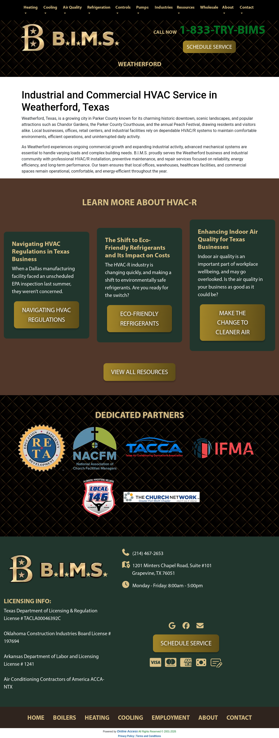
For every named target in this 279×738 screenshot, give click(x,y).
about (208, 717)
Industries (164, 7)
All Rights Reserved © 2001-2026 (157, 731)
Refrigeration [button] (98, 7)
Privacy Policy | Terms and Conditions (139, 736)
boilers (64, 717)
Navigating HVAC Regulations (46, 314)
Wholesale (209, 7)
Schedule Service (209, 46)
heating (97, 717)
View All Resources (139, 372)
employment (171, 717)
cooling (130, 717)
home (35, 717)
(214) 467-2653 (147, 553)
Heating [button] (31, 7)
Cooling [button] (50, 7)
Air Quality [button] (72, 7)
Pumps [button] (142, 7)
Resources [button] (186, 7)
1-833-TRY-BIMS (222, 29)
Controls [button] (123, 7)
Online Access (127, 731)
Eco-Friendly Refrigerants (139, 318)
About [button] (228, 7)
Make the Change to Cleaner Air (233, 322)
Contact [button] (247, 7)
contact (239, 717)
